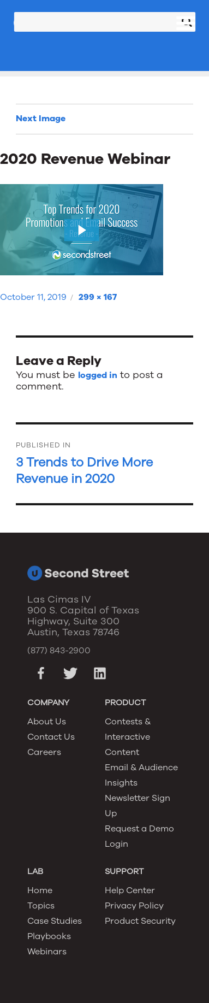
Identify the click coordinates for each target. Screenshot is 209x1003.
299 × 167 (98, 297)
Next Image (40, 119)
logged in (97, 375)
